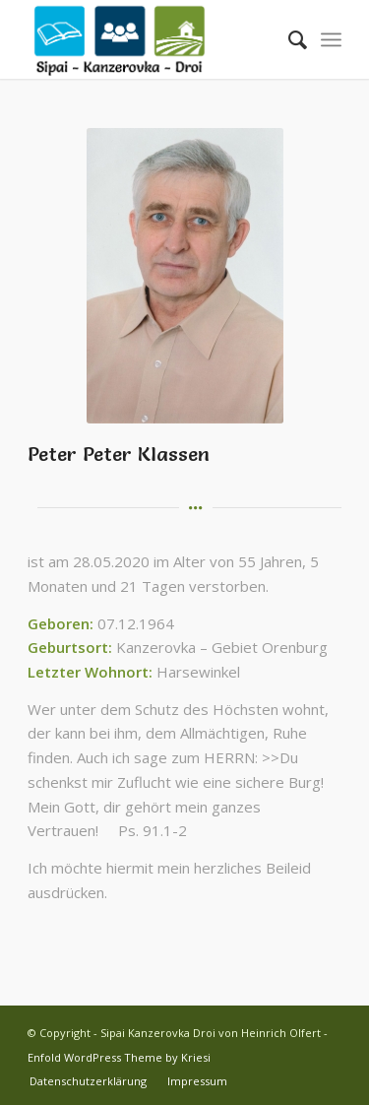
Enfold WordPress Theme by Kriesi (119, 1057)
